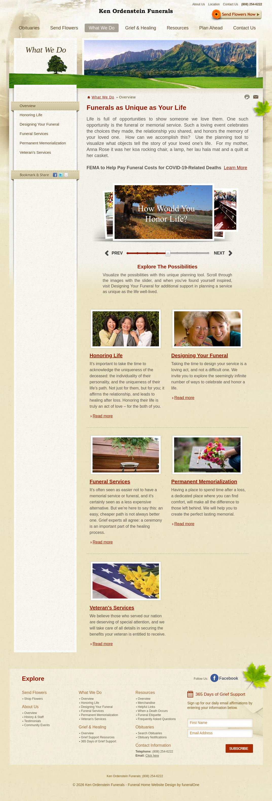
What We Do (103, 97)
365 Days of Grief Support (98, 741)
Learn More (235, 167)
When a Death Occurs (153, 711)
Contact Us (230, 4)
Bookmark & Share (44, 176)
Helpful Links (146, 707)
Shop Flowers (33, 699)
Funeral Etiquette (149, 715)
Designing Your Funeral (39, 124)
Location (214, 4)
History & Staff (34, 717)
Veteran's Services (35, 152)
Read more (103, 416)
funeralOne (190, 785)
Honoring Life (31, 115)
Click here (152, 755)
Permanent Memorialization (43, 143)
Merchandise (146, 703)
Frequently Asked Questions (157, 719)
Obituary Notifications (152, 737)
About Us (198, 4)
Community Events (37, 725)
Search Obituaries (150, 733)
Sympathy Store (236, 15)
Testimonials (32, 721)
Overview (28, 106)
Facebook (228, 678)
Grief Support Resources (98, 737)
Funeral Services (34, 133)
